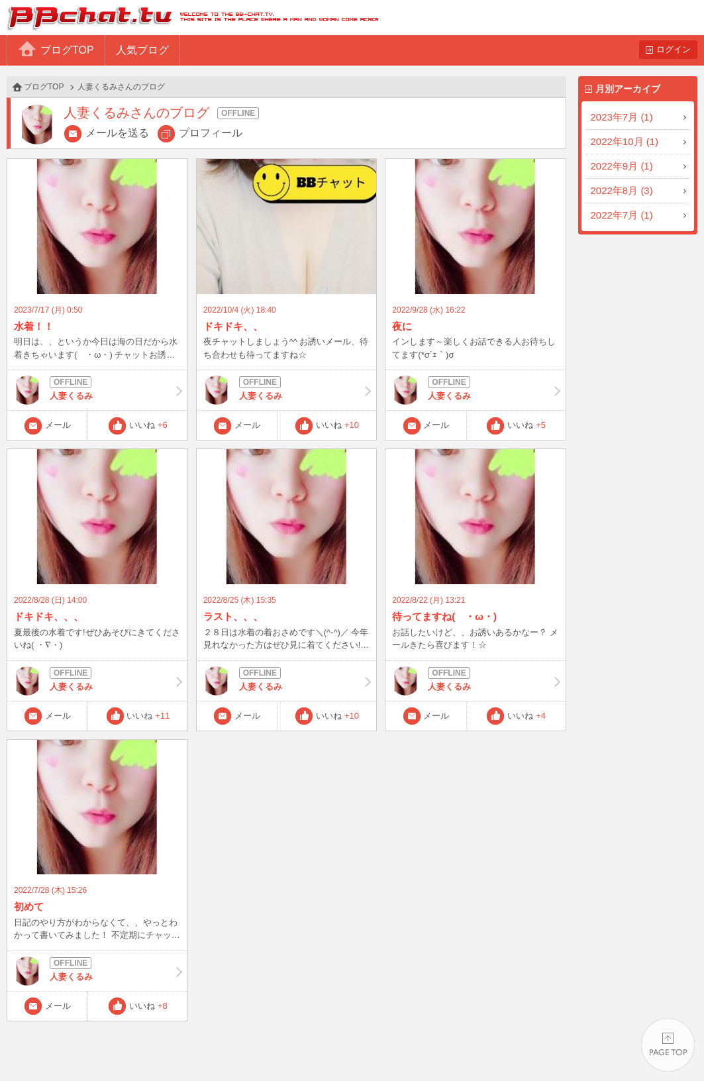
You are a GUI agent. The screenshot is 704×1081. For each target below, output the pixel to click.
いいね (148, 425)
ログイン (673, 49)
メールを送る (117, 132)
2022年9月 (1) (622, 166)
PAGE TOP (668, 1045)
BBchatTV (189, 17)
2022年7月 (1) (622, 215)
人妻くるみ (97, 390)
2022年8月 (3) (622, 190)
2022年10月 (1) (625, 141)
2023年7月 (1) (622, 117)
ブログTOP (67, 50)
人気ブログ (142, 50)
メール (58, 425)
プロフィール (210, 132)
